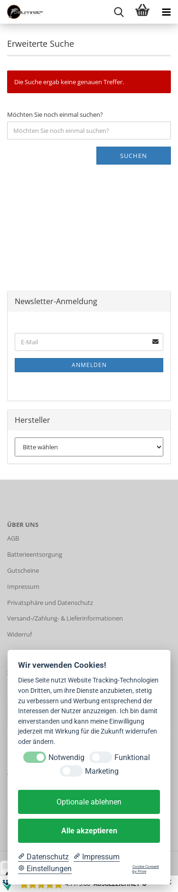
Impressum (23, 586)
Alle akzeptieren (89, 830)
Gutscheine (23, 570)
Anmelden (89, 365)
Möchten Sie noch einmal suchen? (55, 114)
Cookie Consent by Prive (145, 869)
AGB (13, 538)
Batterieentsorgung (34, 554)
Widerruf (19, 634)
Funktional (132, 757)
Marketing (102, 771)
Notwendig (66, 757)
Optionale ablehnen (89, 801)
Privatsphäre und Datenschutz (50, 602)
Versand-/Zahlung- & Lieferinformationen (65, 618)
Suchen (133, 155)
